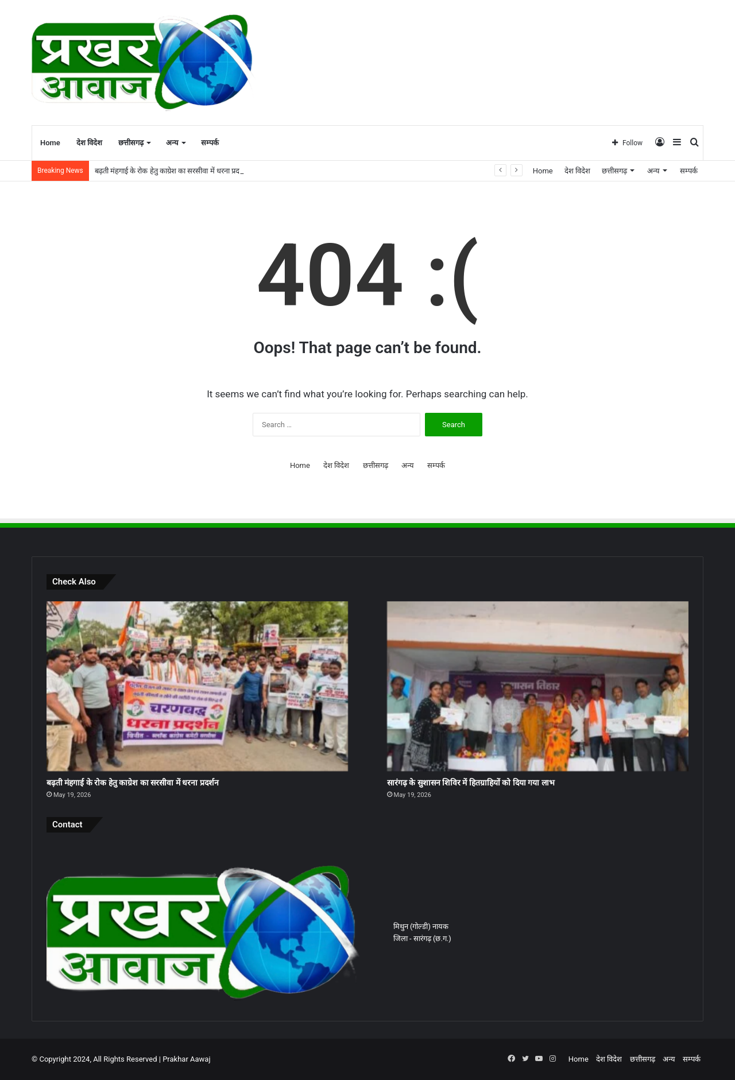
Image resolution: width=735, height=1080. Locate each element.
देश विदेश (89, 142)
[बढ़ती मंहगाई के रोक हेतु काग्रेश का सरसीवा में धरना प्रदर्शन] (197, 686)
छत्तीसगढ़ (131, 142)
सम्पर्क (210, 142)
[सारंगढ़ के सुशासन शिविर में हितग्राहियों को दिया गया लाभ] (537, 686)
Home (50, 142)
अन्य (172, 142)
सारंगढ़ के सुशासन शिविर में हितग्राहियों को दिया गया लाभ (471, 782)
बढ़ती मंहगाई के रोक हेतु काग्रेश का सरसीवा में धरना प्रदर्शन (172, 171)
